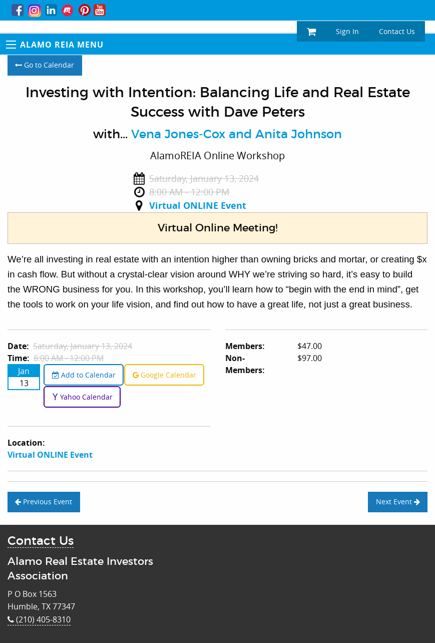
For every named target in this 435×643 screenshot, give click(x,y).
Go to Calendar (44, 65)
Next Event (398, 501)
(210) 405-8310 (39, 619)
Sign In (347, 31)
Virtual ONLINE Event (197, 205)
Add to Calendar (84, 375)
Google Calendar (164, 375)
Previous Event (43, 501)
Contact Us (397, 31)
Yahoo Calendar (82, 397)
